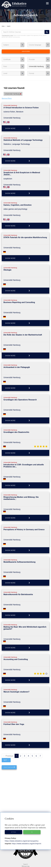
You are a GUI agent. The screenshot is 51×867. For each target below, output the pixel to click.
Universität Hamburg (39, 66)
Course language (39, 45)
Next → (6, 760)
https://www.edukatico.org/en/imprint (26, 843)
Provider (39, 59)
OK (32, 832)
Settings (13, 832)
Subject (13, 45)
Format (39, 73)
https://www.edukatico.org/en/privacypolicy (21, 841)
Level (13, 73)
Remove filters (7, 98)
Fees (13, 66)
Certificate (13, 59)
